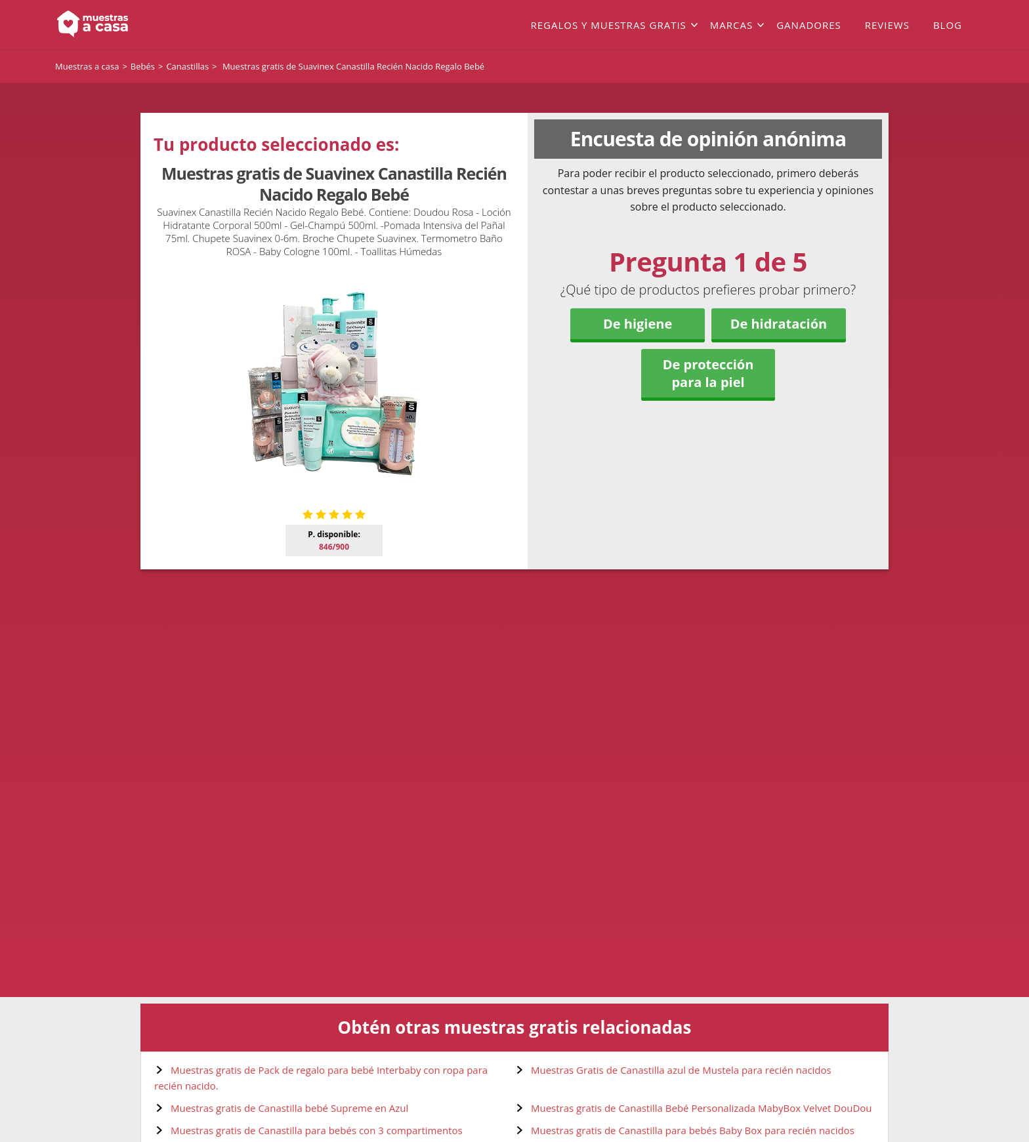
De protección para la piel (708, 373)
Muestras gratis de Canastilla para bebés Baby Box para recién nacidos (692, 1130)
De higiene (637, 324)
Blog (947, 24)
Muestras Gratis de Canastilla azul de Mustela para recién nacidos (681, 1069)
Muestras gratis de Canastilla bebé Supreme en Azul (289, 1107)
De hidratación (779, 324)
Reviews (887, 24)
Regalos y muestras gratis (608, 24)
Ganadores (808, 24)
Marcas (731, 24)
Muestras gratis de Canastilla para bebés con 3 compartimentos (317, 1130)
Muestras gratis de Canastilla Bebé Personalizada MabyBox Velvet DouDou (701, 1107)
